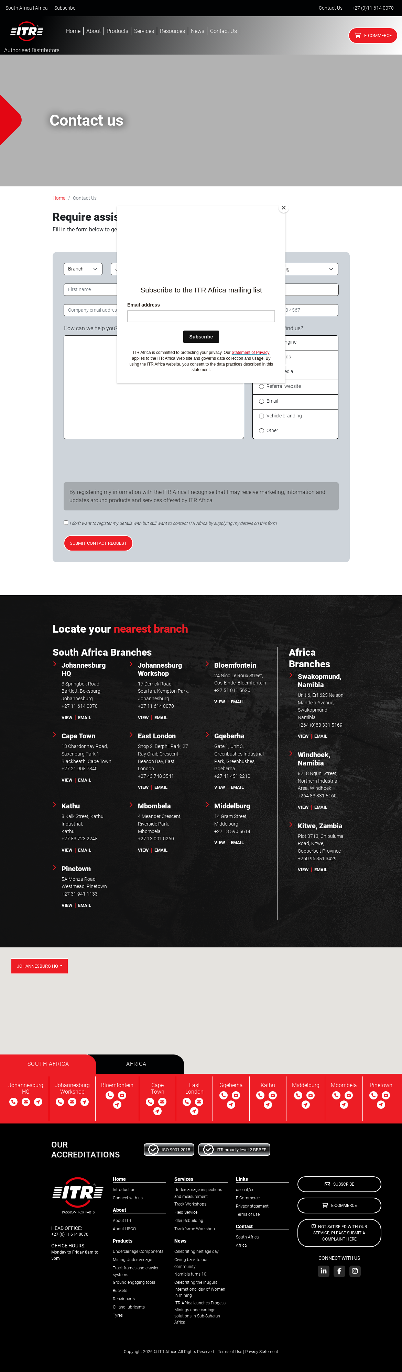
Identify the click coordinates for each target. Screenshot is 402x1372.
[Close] (284, 208)
